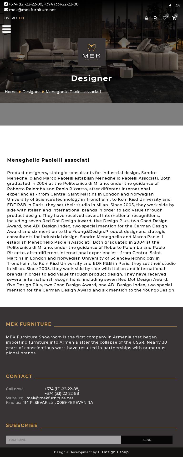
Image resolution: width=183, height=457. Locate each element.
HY (7, 18)
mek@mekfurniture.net (30, 10)
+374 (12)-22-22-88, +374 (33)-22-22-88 (41, 4)
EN (21, 18)
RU (14, 18)
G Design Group (113, 452)
